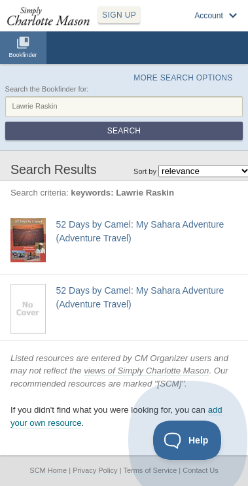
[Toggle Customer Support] (187, 440)
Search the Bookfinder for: (47, 89)
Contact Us (200, 470)
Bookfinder (23, 55)
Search (124, 130)
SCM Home (48, 470)
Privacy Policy (95, 470)
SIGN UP (119, 15)
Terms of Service (150, 470)
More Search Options (182, 77)
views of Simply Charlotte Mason (146, 370)
